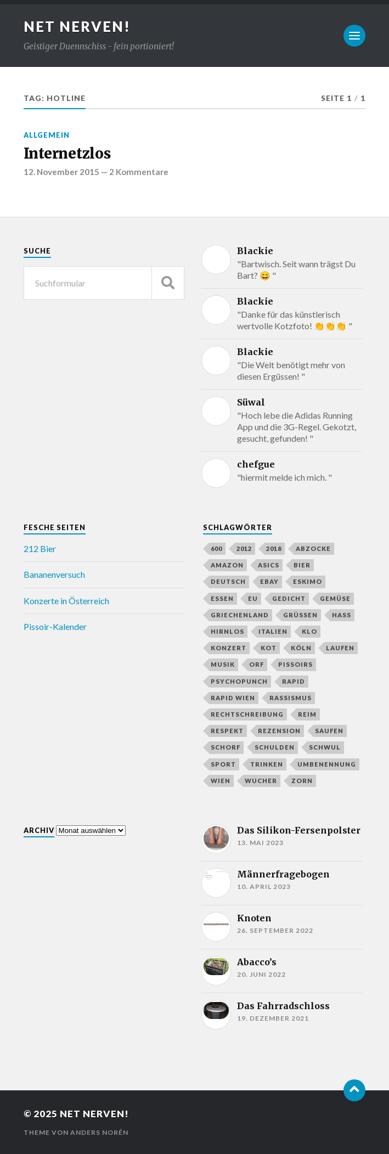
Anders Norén (99, 1132)
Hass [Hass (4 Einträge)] (341, 614)
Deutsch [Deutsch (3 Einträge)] (228, 581)
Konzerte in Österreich (66, 600)
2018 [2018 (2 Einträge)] (273, 548)
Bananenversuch (54, 574)
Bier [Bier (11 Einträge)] (302, 564)
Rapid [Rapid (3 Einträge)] (293, 681)
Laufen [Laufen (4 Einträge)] (340, 647)
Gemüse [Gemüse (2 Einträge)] (335, 598)
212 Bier (40, 548)
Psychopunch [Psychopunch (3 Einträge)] (239, 681)
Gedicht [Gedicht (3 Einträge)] (289, 598)
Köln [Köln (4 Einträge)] (301, 647)
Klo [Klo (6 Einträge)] (309, 631)
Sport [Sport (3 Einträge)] (223, 764)
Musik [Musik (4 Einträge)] (223, 664)
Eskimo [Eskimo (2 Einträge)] (307, 581)
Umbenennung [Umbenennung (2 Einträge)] (326, 764)
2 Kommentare (138, 172)
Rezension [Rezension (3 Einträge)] (279, 730)
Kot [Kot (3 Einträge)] (269, 647)
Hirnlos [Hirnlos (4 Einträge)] (227, 631)
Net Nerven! (77, 26)
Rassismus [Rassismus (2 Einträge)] (290, 697)
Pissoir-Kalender (55, 626)
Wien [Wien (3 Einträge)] (220, 780)
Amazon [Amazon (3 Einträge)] (227, 564)
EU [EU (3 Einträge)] (253, 598)
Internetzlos (67, 153)
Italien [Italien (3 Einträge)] (272, 631)
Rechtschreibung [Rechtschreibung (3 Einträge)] (247, 714)
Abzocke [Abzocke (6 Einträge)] (313, 548)
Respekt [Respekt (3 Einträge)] (227, 730)
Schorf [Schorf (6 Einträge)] (225, 747)
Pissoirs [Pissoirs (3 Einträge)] (295, 664)
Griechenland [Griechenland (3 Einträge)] (240, 614)
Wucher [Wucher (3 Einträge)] (261, 780)
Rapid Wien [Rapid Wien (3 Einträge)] (233, 697)
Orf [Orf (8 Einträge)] (256, 664)
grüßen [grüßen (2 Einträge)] (300, 614)
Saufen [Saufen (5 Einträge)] (329, 730)
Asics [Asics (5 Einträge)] (268, 564)
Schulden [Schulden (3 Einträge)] (275, 747)
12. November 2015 (61, 172)
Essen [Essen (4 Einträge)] (222, 598)
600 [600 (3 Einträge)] (216, 548)
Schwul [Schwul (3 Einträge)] (325, 747)
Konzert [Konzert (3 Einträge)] (228, 647)
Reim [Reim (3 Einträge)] (307, 714)
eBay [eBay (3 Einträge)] (269, 581)
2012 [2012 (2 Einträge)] (244, 548)
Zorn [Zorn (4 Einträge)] (302, 780)
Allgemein (47, 135)
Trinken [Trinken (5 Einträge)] (266, 764)
